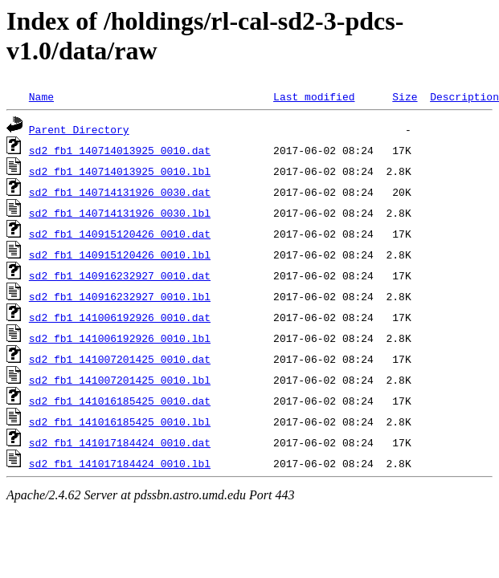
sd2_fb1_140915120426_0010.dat (120, 233)
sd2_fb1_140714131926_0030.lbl (120, 213)
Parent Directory (79, 129)
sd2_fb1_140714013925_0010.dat (120, 150)
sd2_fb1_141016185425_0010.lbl (120, 421)
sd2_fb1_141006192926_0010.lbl (120, 338)
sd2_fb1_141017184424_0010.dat (120, 442)
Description (464, 96)
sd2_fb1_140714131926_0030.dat (120, 192)
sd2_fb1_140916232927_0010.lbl (120, 296)
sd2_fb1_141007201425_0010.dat (120, 359)
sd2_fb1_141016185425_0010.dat (120, 400)
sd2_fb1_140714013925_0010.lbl (120, 171)
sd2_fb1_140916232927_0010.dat (120, 275)
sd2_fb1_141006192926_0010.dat (120, 317)
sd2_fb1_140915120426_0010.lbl (120, 254)
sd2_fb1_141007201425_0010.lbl (120, 379)
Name (41, 96)
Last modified (313, 96)
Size (404, 96)
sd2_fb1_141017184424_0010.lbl (120, 463)
